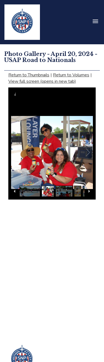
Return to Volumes (71, 75)
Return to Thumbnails (28, 75)
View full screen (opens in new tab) (42, 81)
